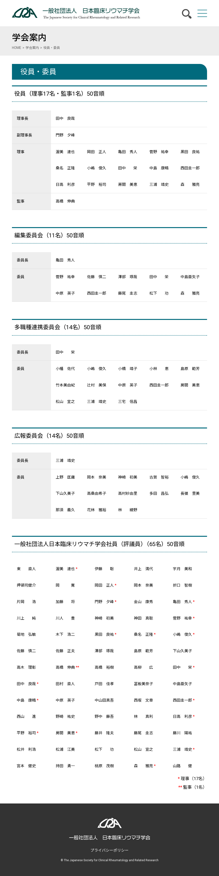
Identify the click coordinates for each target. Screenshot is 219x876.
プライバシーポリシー (109, 850)
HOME (16, 48)
